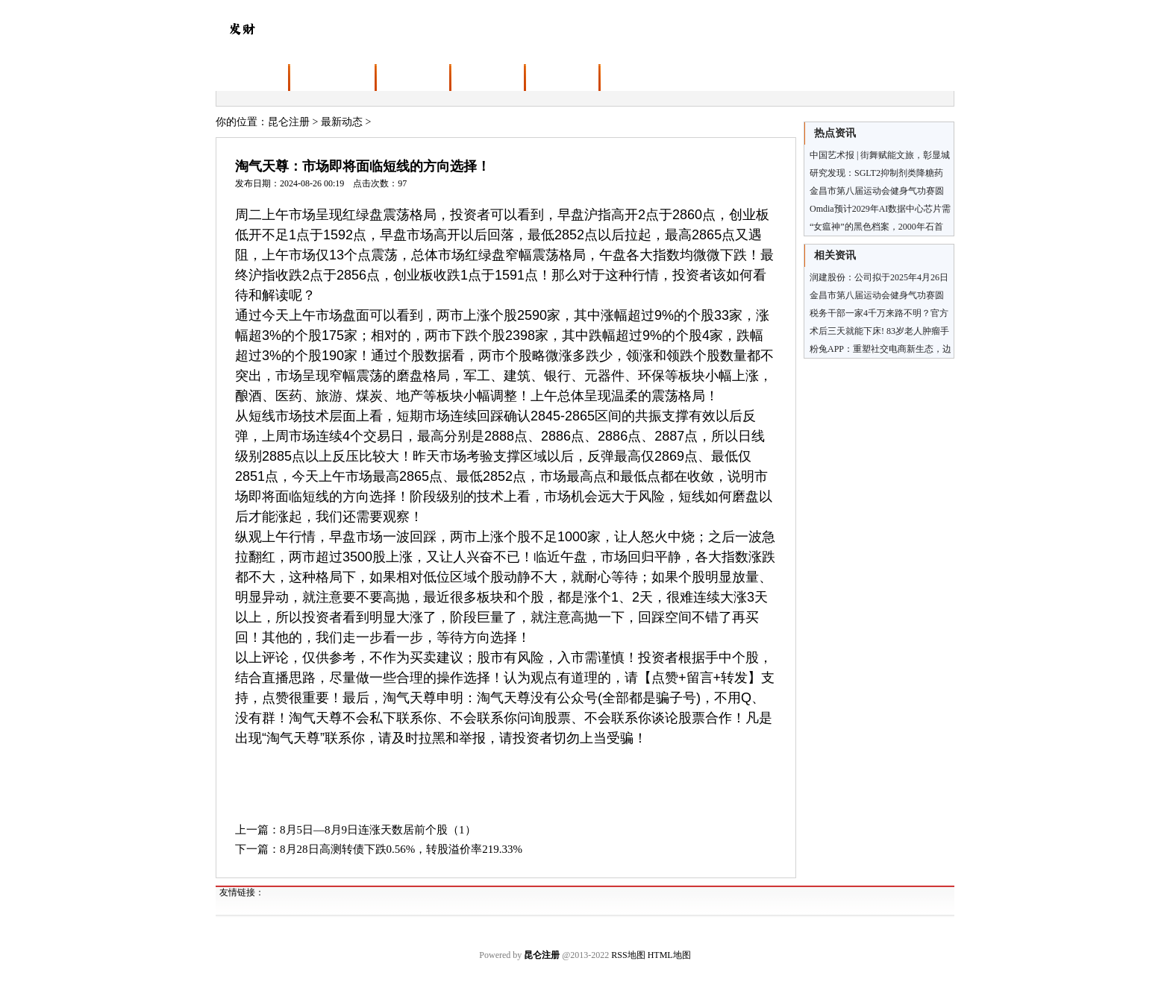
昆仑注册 (289, 121)
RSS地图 (628, 955)
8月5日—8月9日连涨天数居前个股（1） (378, 830)
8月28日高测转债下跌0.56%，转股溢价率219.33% (401, 849)
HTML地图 (669, 955)
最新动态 (342, 121)
